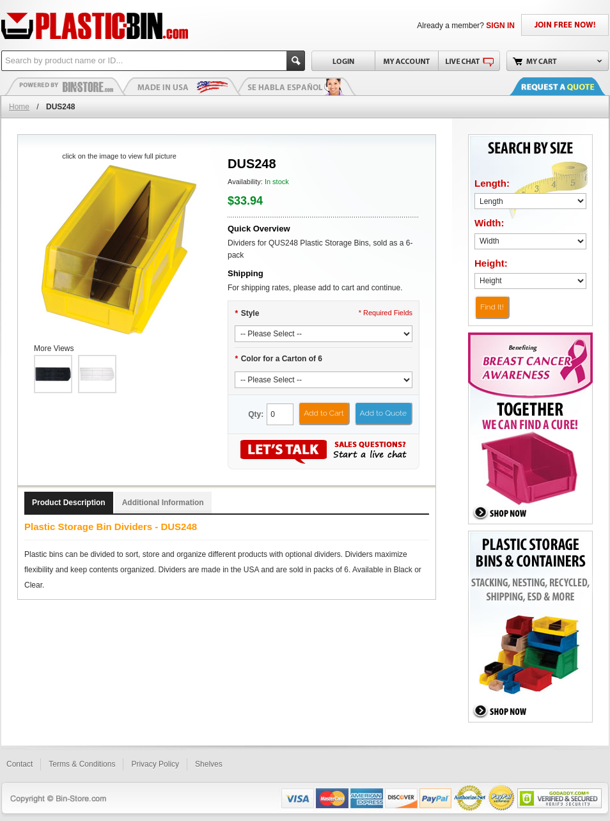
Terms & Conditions (82, 764)
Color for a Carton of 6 (278, 358)
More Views (54, 348)
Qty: (255, 414)
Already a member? (466, 25)
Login (343, 61)
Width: (489, 222)
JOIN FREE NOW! (565, 25)
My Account (406, 61)
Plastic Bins (65, 86)
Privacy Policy (155, 764)
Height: (491, 263)
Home (19, 106)
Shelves (209, 764)
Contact (19, 764)
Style (247, 313)
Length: (492, 183)
